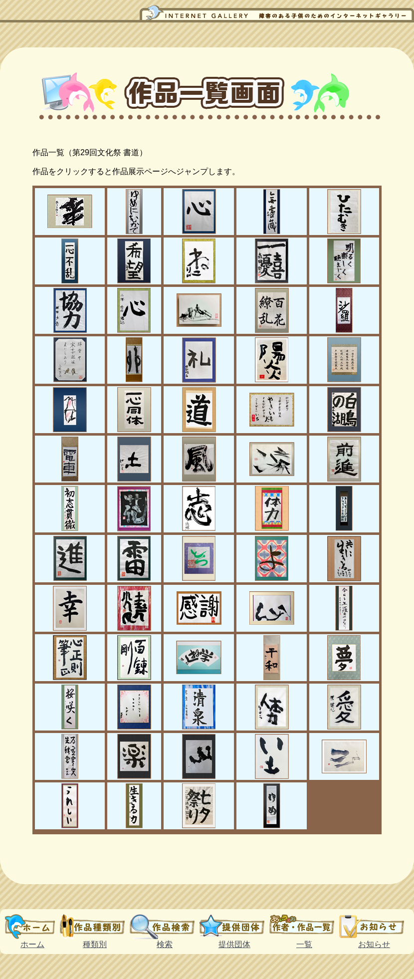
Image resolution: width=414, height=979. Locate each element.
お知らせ (374, 926)
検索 (165, 926)
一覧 (304, 926)
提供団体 (234, 926)
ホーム (32, 926)
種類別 (95, 926)
